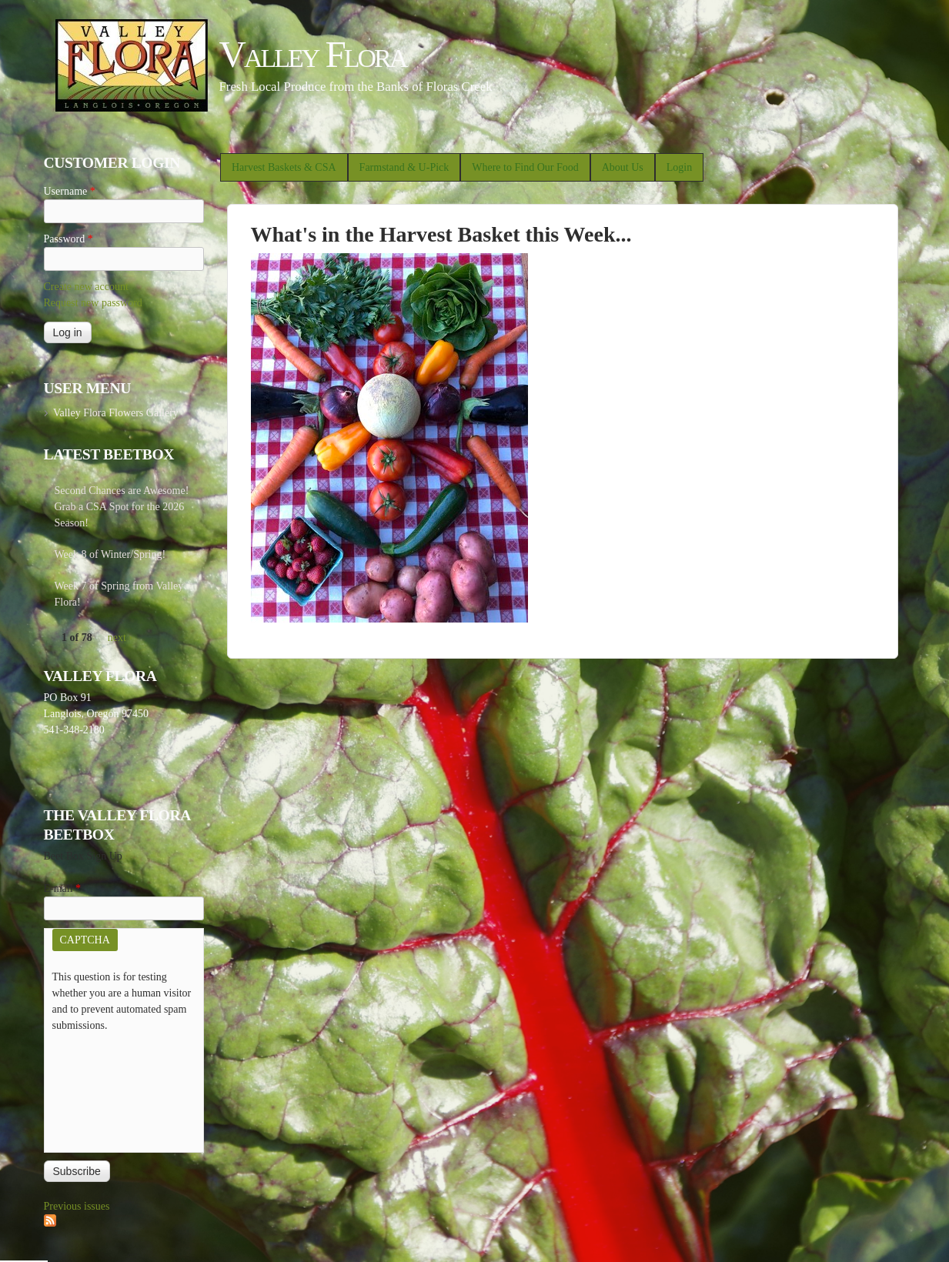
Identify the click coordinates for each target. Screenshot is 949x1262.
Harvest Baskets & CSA (284, 167)
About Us (622, 167)
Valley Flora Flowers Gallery (116, 413)
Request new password (93, 303)
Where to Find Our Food (525, 167)
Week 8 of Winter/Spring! (110, 554)
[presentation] (115, 1088)
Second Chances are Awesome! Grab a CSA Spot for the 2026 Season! (122, 507)
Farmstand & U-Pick (404, 167)
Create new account (86, 286)
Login (679, 167)
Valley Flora (312, 54)
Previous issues (77, 1206)
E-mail (63, 888)
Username (69, 191)
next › (120, 637)
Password (68, 239)
